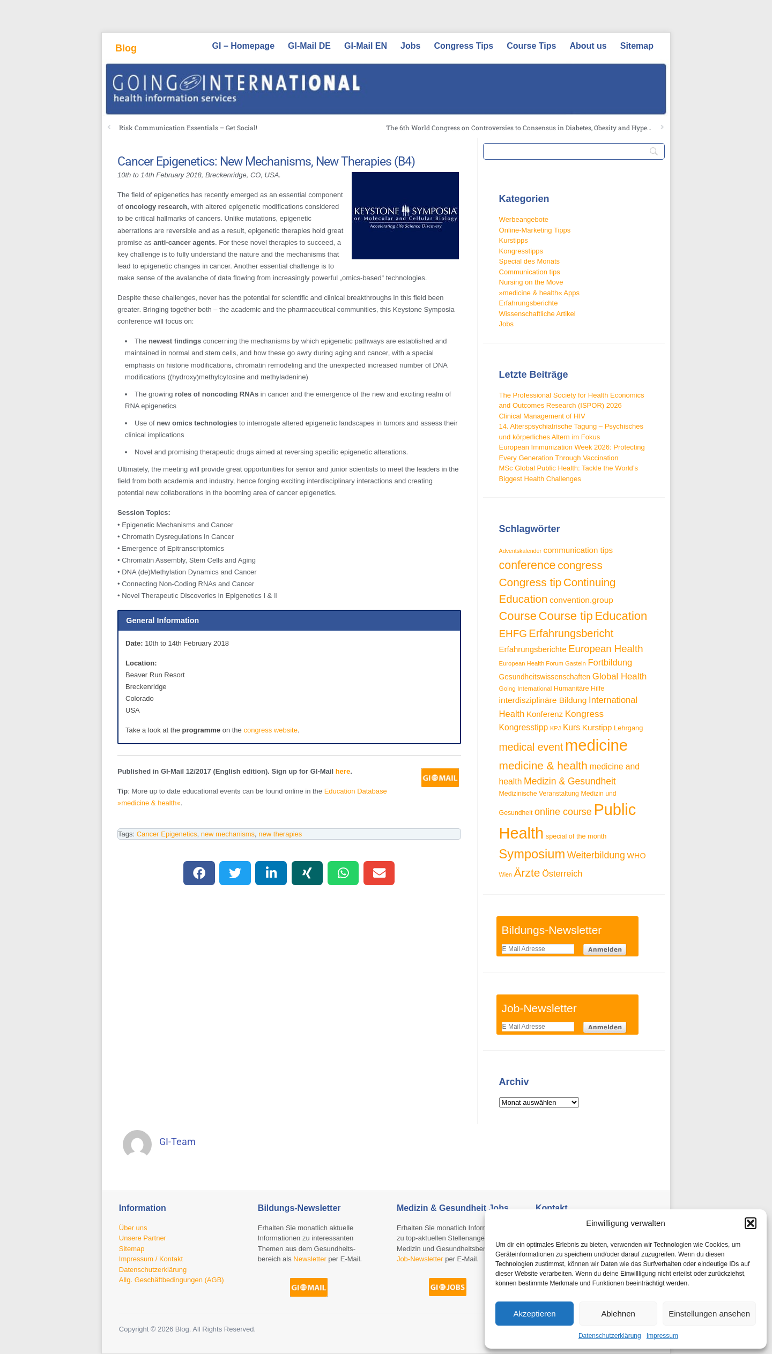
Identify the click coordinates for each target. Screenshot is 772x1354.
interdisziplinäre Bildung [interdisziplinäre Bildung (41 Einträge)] (543, 700)
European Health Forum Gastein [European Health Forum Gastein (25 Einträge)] (542, 663)
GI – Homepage (243, 45)
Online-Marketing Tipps (535, 230)
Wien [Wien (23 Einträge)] (505, 874)
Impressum (662, 1336)
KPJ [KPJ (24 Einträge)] (555, 728)
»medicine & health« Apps (539, 293)
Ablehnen (618, 1313)
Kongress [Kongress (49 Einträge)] (584, 713)
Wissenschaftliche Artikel (537, 314)
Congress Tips (463, 45)
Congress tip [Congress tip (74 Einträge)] (530, 582)
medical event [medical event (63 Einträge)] (531, 747)
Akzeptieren (534, 1313)
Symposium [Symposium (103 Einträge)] (532, 854)
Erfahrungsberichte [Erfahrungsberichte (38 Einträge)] (533, 649)
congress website (270, 730)
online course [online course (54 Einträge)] (563, 811)
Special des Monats (529, 261)
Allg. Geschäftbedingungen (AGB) (171, 1280)
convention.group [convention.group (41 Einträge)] (581, 599)
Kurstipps (513, 240)
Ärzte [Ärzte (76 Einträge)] (527, 872)
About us (587, 45)
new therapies (280, 834)
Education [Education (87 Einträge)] (621, 616)
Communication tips (529, 272)
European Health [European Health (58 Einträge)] (605, 648)
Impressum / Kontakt (151, 1259)
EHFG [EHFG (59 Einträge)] (513, 633)
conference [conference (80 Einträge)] (527, 565)
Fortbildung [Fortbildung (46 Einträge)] (610, 662)
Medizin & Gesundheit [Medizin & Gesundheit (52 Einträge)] (570, 781)
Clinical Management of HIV (542, 416)
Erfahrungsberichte (528, 303)
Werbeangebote (523, 219)
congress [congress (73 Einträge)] (580, 565)
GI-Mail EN (365, 45)
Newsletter (309, 1259)
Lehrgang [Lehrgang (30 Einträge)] (628, 728)
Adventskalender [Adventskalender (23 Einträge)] (520, 551)
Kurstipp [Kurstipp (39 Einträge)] (597, 727)
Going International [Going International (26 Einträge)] (525, 688)
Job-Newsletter (420, 1259)
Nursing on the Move (531, 282)
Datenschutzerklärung (609, 1336)
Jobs (410, 45)
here (343, 771)
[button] (750, 1223)
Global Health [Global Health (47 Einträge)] (619, 676)
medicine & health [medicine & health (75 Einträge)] (543, 765)
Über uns (133, 1228)
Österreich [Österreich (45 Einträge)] (562, 873)
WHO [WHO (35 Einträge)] (636, 855)
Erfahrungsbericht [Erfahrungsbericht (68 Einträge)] (571, 633)
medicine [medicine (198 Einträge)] (596, 745)
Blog (126, 48)
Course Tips (531, 45)
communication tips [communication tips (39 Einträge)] (578, 550)
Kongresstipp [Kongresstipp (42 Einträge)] (523, 727)
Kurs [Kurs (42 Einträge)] (571, 727)
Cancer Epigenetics (167, 834)
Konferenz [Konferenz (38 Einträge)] (544, 714)
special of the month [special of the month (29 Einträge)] (576, 836)
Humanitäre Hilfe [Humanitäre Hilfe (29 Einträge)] (579, 688)
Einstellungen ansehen (709, 1313)
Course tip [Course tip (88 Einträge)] (566, 616)
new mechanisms (228, 834)
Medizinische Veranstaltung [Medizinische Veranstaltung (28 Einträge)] (539, 793)
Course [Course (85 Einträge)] (518, 616)
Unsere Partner (142, 1238)
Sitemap (637, 45)
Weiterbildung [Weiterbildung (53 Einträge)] (596, 855)
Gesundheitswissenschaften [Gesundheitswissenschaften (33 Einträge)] (545, 677)
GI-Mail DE (309, 45)
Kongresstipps (521, 251)
